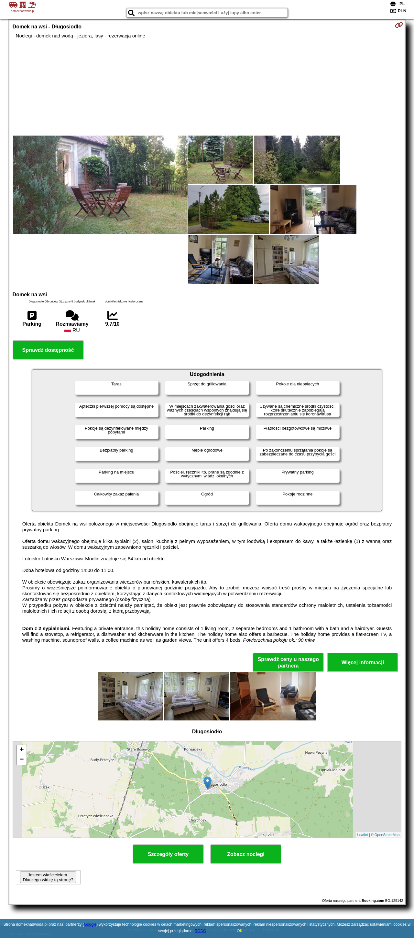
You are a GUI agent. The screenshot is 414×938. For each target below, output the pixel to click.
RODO (200, 931)
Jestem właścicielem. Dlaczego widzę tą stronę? (48, 877)
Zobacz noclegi (246, 854)
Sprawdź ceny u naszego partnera (288, 662)
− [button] (21, 760)
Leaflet (362, 835)
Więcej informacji (363, 662)
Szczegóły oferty (168, 854)
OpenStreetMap (387, 835)
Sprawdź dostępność (48, 350)
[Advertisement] (207, 87)
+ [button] (21, 750)
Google (90, 924)
